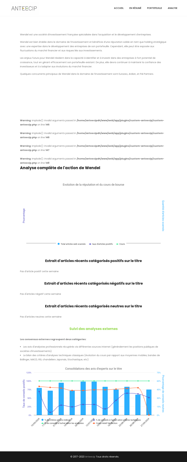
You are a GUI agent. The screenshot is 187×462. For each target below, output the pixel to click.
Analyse (172, 8)
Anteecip (90, 456)
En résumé (135, 8)
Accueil (119, 8)
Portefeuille (154, 8)
